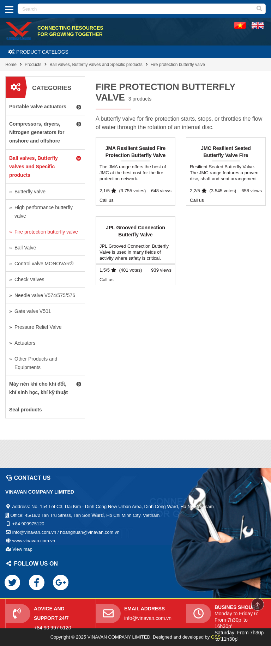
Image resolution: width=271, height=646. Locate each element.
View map (22, 549)
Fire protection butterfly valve (178, 64)
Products (33, 64)
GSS (216, 637)
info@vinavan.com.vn (147, 618)
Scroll (257, 604)
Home (11, 64)
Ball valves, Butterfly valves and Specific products (95, 64)
